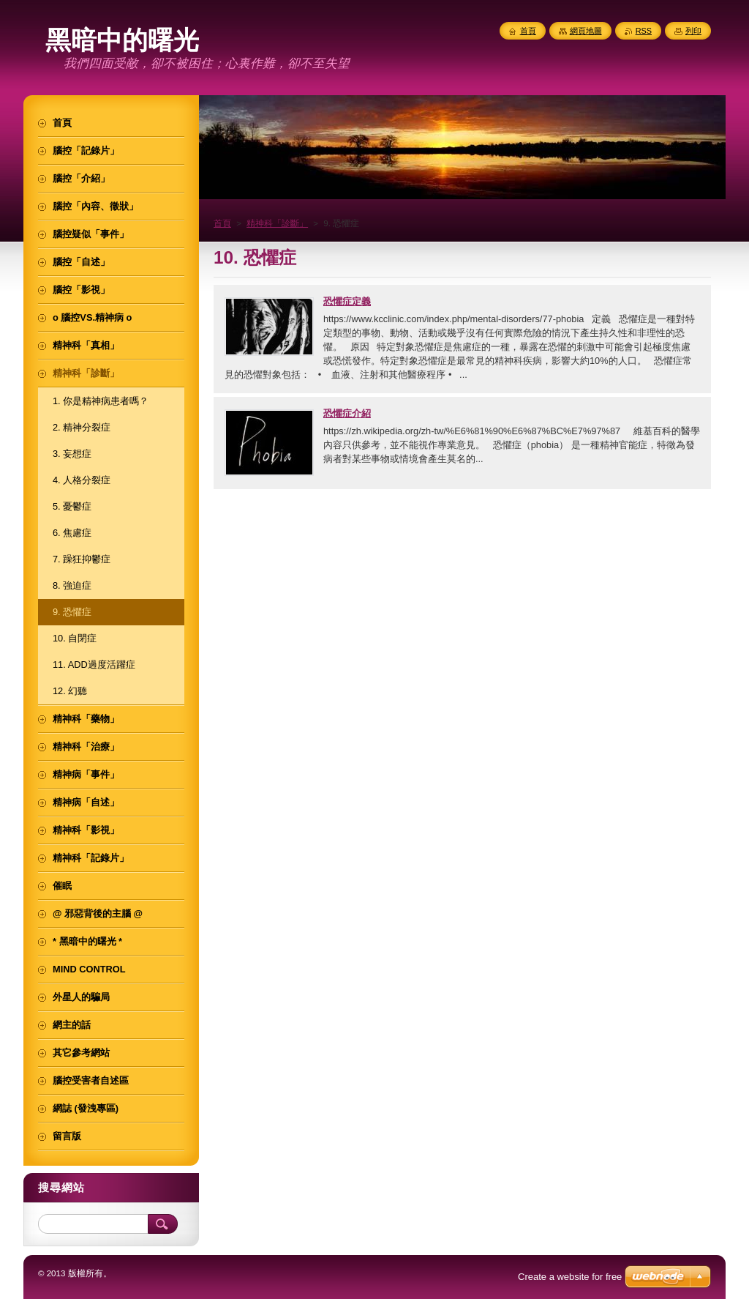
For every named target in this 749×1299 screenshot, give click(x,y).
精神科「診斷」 (277, 223)
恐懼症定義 (347, 301)
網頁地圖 (586, 30)
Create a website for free (570, 1276)
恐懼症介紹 (347, 413)
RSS (644, 30)
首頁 (222, 223)
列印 (693, 30)
